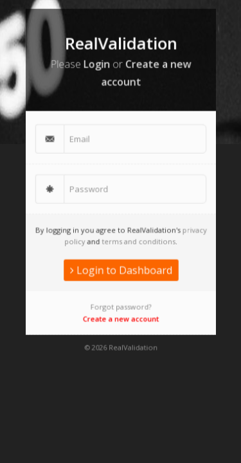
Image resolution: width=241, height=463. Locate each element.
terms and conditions (137, 238)
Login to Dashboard (121, 266)
